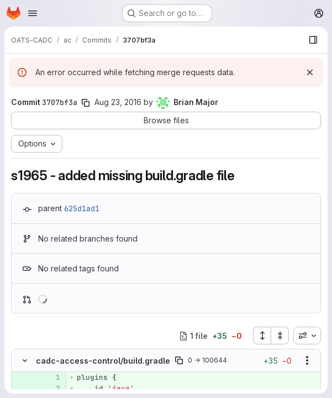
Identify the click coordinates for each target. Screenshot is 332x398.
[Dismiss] (310, 72)
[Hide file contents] (24, 360)
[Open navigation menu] (32, 13)
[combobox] (307, 335)
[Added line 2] (50, 388)
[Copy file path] (179, 360)
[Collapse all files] (280, 335)
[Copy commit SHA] (85, 102)
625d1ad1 (81, 208)
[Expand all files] (262, 335)
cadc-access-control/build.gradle (103, 360)
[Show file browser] (313, 40)
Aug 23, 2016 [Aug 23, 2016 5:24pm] (117, 102)
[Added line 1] (50, 377)
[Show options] (307, 360)
